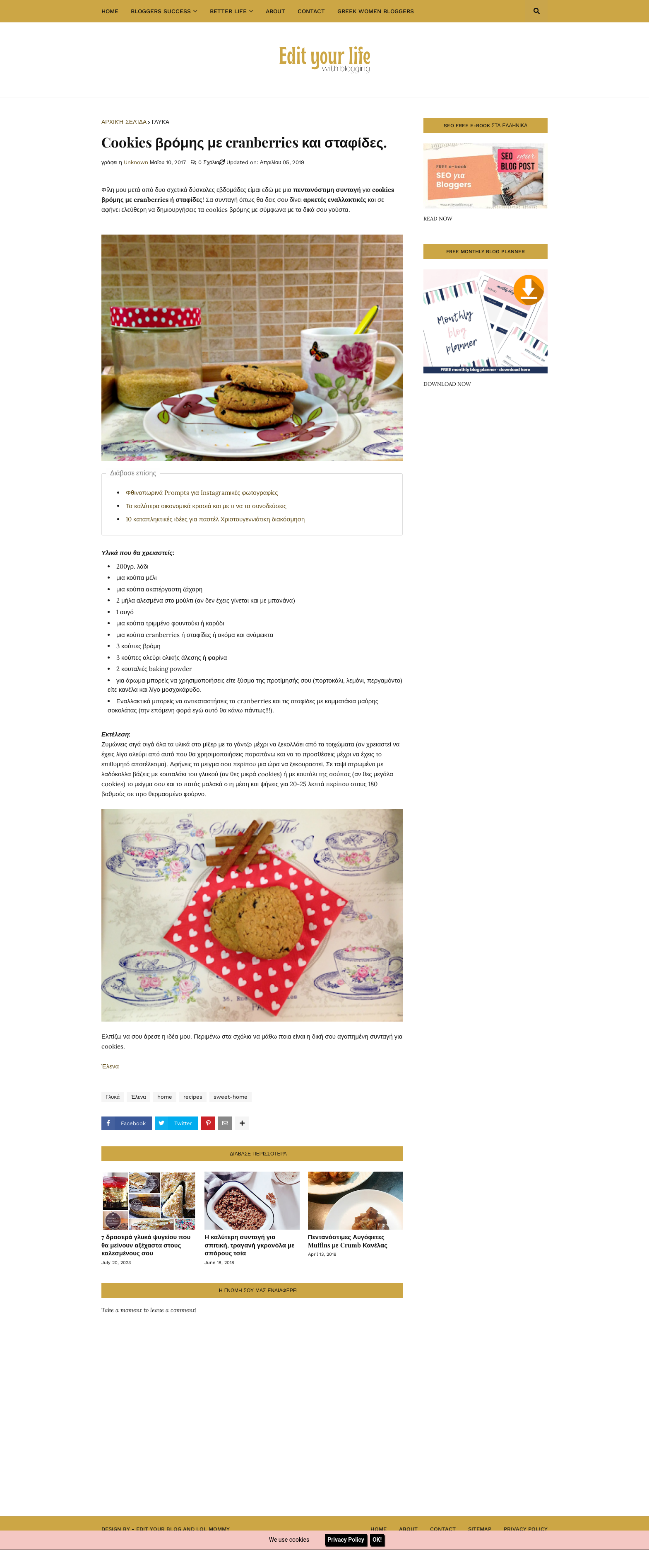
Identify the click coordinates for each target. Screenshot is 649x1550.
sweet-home (231, 1097)
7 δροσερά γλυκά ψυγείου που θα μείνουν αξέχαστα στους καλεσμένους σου (145, 1245)
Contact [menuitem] (311, 11)
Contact (443, 1529)
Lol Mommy (213, 1529)
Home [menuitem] (109, 11)
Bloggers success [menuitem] (161, 11)
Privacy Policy (526, 1529)
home (164, 1097)
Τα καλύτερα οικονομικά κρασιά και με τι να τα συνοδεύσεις (206, 506)
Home (378, 1529)
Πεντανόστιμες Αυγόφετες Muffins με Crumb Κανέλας (347, 1241)
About (408, 1529)
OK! (377, 1539)
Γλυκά (160, 122)
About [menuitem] (275, 11)
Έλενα (110, 1066)
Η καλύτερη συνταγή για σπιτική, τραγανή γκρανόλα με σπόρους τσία (249, 1245)
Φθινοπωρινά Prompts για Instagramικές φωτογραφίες (202, 492)
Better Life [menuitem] (228, 11)
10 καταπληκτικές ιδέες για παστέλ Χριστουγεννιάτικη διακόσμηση (215, 519)
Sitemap (479, 1529)
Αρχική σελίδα (124, 122)
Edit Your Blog (158, 1529)
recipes (192, 1097)
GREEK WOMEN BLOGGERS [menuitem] (375, 11)
